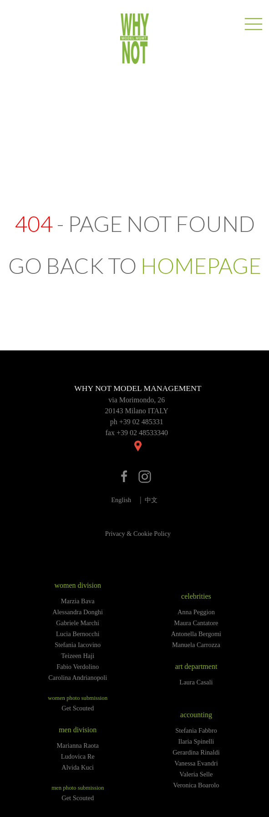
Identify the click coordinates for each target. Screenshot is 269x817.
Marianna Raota (78, 745)
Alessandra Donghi (77, 612)
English (121, 500)
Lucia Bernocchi (78, 633)
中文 (151, 500)
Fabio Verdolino (77, 666)
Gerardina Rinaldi (196, 752)
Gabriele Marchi (77, 623)
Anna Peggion (196, 612)
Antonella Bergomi (196, 633)
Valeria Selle (196, 774)
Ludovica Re (78, 756)
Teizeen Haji (77, 655)
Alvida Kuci (77, 767)
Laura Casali (196, 682)
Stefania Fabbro (196, 730)
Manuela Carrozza (196, 644)
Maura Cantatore (196, 623)
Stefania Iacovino (78, 644)
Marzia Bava (78, 601)
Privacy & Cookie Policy (138, 533)
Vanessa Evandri (196, 763)
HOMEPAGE (201, 265)
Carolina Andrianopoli (77, 677)
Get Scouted (77, 708)
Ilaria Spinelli (196, 741)
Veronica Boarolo (196, 785)
